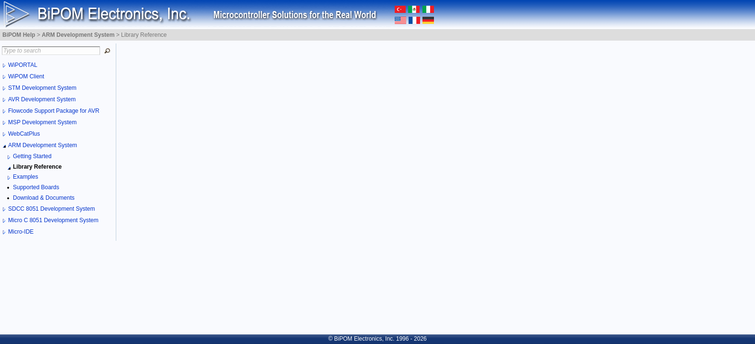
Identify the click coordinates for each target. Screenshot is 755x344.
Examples (25, 176)
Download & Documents (44, 197)
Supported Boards (36, 187)
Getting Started (32, 156)
